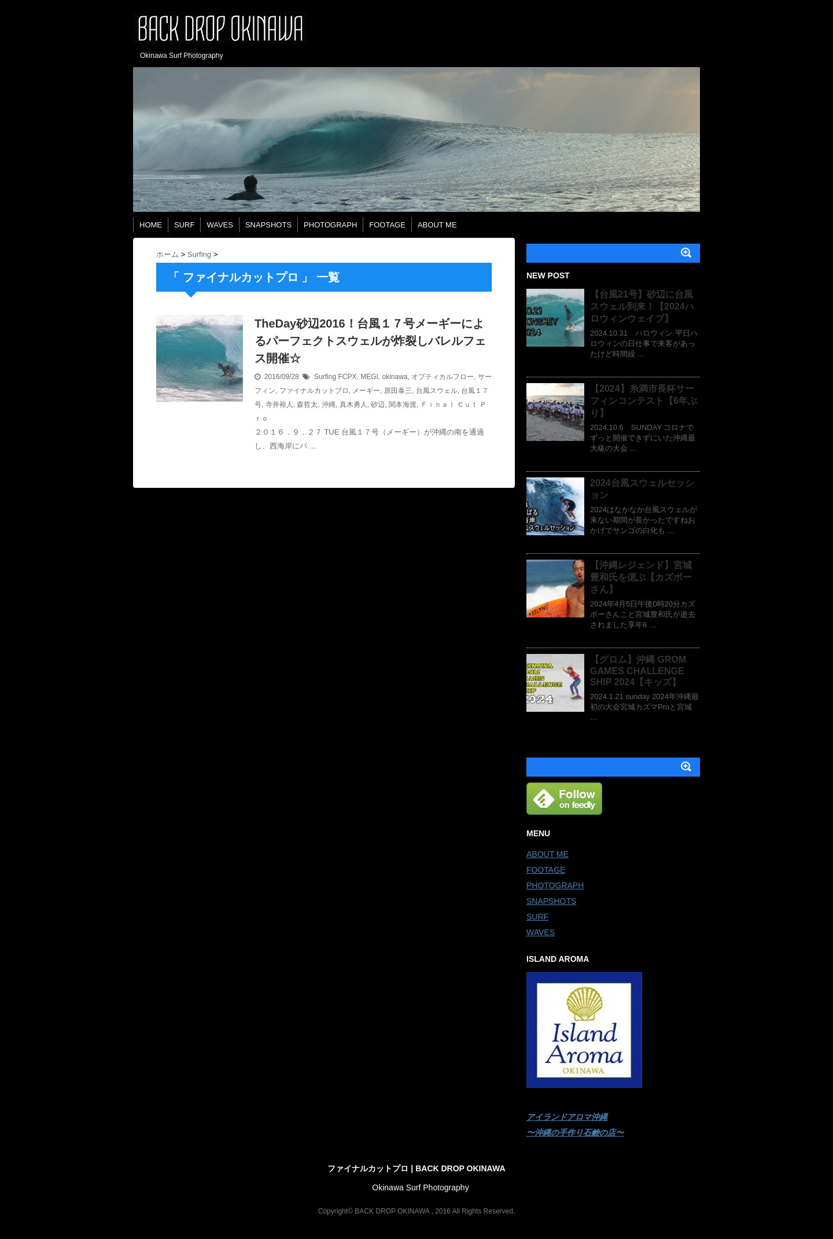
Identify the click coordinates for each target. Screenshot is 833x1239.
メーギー (366, 391)
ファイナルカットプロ (314, 391)
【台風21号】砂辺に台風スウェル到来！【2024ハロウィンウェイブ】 (642, 306)
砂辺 (378, 404)
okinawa (394, 377)
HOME (150, 224)
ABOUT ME (437, 224)
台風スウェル (437, 391)
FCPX (347, 377)
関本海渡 (403, 404)
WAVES (220, 224)
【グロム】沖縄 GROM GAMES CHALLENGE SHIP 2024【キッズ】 (638, 671)
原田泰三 (398, 391)
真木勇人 (353, 404)
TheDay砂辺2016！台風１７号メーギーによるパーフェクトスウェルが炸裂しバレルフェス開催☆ (370, 341)
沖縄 (329, 404)
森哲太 (307, 404)
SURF (184, 224)
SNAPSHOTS (268, 224)
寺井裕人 (279, 404)
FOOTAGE (387, 224)
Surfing (325, 377)
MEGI (369, 377)
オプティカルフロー (442, 377)
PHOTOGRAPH (330, 224)
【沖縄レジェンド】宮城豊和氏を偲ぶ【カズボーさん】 (641, 577)
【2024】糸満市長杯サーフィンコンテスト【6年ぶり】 (643, 401)
